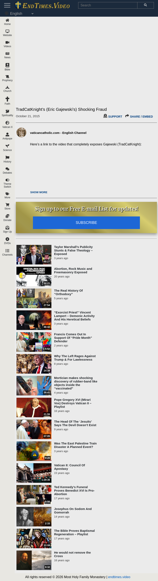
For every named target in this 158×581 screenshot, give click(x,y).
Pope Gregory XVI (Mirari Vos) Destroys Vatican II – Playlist (72, 403)
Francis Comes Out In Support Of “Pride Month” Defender (73, 337)
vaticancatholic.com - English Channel (58, 132)
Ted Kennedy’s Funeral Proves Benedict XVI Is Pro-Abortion (74, 490)
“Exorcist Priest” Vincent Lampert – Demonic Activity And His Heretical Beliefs (74, 316)
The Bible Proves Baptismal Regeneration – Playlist (74, 532)
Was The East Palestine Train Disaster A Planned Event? (75, 445)
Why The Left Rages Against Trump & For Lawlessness (75, 357)
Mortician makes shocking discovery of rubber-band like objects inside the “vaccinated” (75, 383)
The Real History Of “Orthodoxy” (68, 292)
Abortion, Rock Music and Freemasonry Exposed (73, 270)
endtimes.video (119, 577)
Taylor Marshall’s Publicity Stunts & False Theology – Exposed (73, 250)
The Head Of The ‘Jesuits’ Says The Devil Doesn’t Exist (75, 423)
